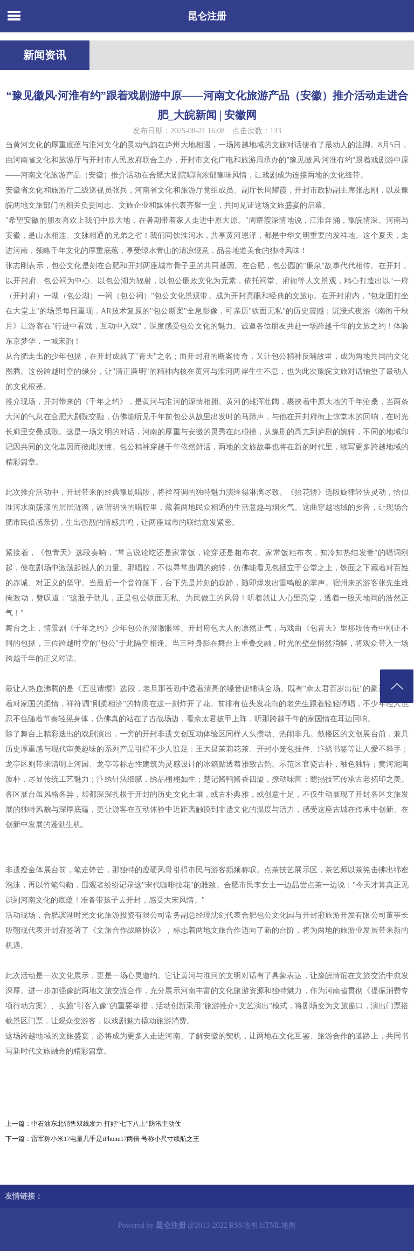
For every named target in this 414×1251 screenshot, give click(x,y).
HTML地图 (278, 1225)
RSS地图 (243, 1225)
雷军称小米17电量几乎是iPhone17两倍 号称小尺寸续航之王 (115, 1139)
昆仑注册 (207, 16)
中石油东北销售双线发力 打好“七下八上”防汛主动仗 (106, 1123)
